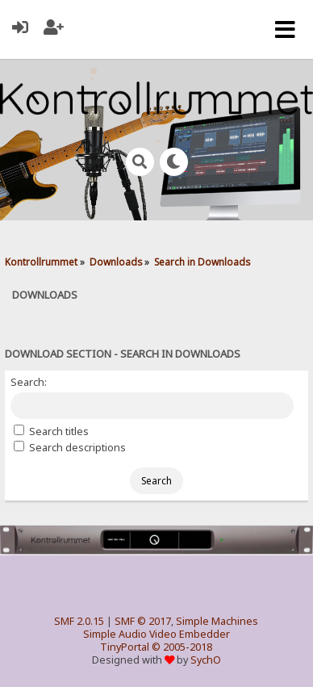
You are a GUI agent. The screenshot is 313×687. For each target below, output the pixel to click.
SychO (205, 660)
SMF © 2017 (143, 621)
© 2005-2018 (182, 647)
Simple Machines (217, 621)
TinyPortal (124, 647)
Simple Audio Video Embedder (156, 634)
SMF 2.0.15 (79, 621)
